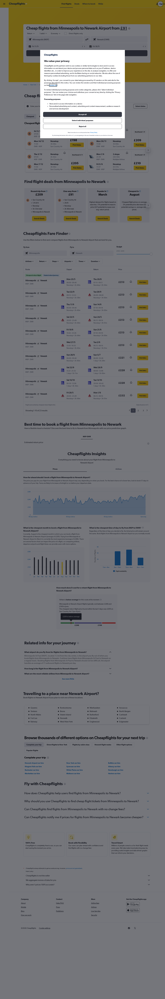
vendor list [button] (53, 85)
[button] (82, 114)
